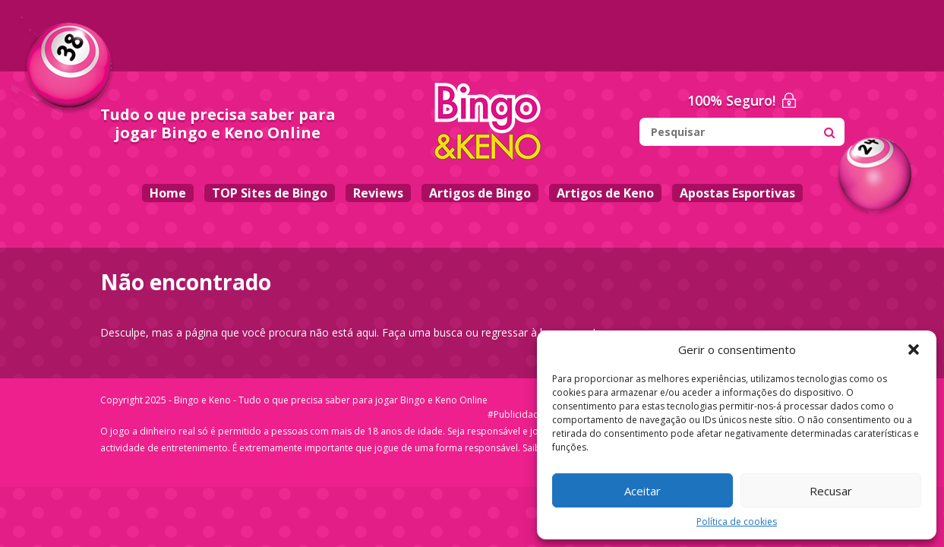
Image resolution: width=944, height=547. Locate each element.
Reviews (378, 193)
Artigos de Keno (605, 193)
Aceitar (642, 490)
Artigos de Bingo (480, 193)
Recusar (831, 490)
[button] (913, 349)
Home (168, 193)
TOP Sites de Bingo (269, 193)
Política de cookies (736, 521)
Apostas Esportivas (737, 193)
